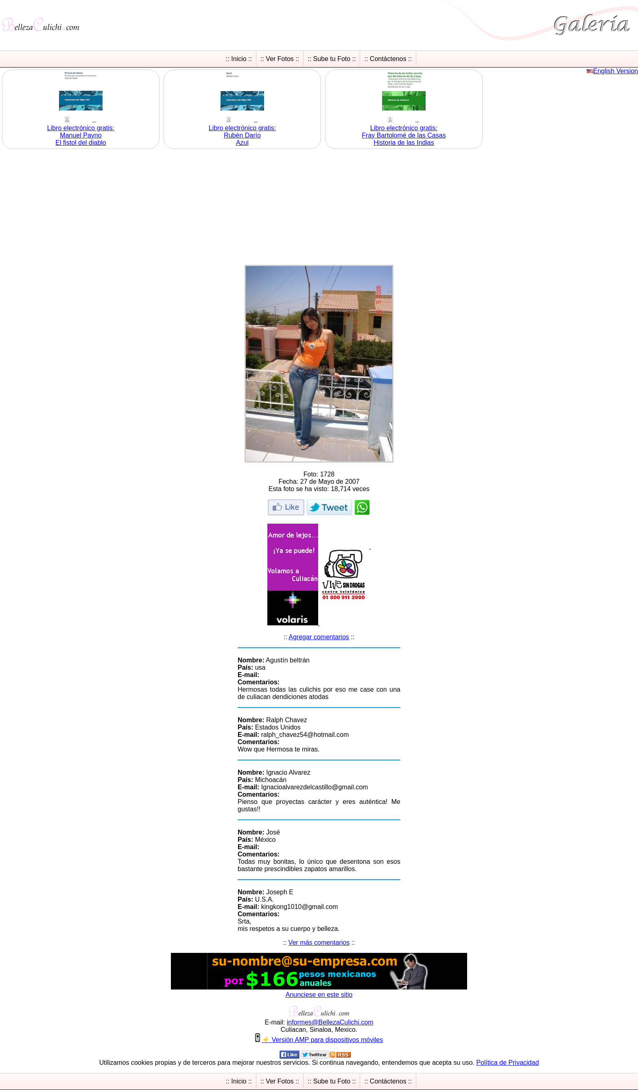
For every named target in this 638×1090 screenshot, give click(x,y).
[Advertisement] (319, 208)
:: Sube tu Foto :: (332, 58)
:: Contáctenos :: (388, 58)
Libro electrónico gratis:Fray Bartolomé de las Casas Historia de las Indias (404, 135)
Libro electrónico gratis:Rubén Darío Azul (242, 135)
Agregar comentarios (318, 636)
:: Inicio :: (239, 58)
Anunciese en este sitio (319, 994)
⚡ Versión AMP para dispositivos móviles (322, 1039)
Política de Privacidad (507, 1062)
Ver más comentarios (319, 942)
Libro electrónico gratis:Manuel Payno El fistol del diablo (80, 135)
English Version (615, 71)
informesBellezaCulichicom (330, 1022)
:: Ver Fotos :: (279, 58)
